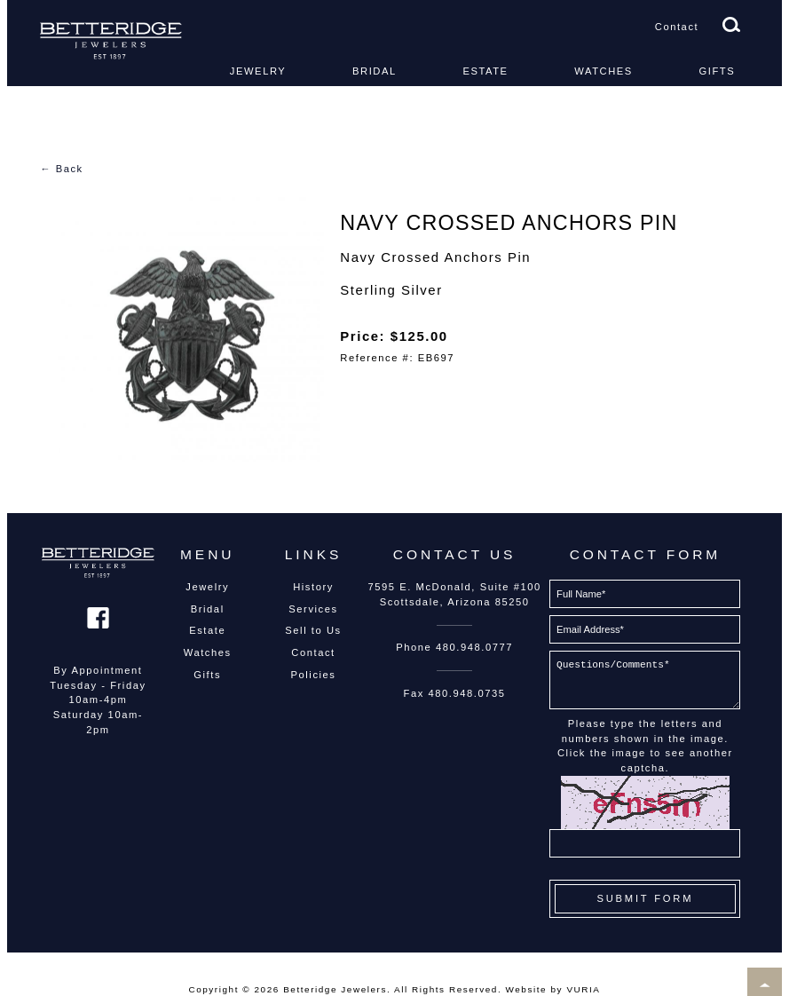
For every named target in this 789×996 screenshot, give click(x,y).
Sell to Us (313, 630)
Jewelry (258, 71)
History (313, 586)
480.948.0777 (474, 647)
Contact (676, 26)
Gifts (717, 71)
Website (527, 989)
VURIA (583, 989)
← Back (61, 168)
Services (312, 609)
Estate (485, 71)
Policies (313, 674)
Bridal (374, 71)
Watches (603, 71)
